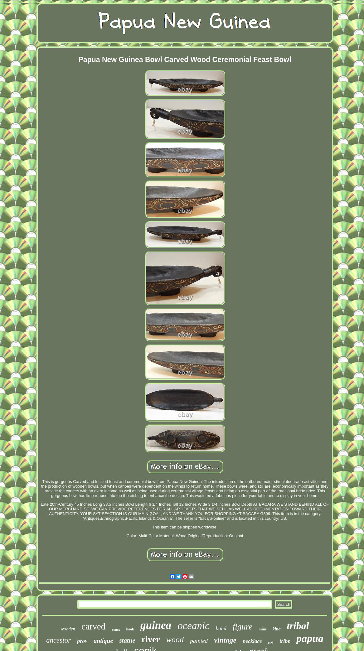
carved (93, 626)
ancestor (58, 640)
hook (130, 629)
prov (82, 641)
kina (277, 629)
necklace (252, 641)
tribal (298, 625)
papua (309, 638)
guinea (155, 625)
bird (270, 642)
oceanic (193, 625)
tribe (284, 641)
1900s (116, 630)
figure (243, 626)
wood (175, 639)
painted (199, 641)
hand (221, 628)
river (151, 639)
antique (103, 640)
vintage (225, 640)
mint (262, 629)
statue (127, 640)
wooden (68, 628)
